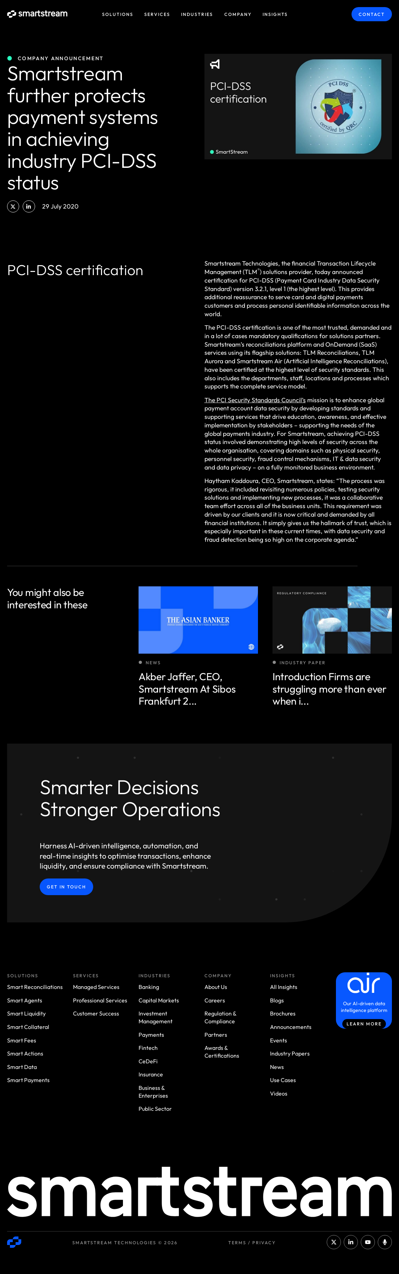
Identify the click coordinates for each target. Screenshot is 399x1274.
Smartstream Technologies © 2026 (125, 1242)
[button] (13, 206)
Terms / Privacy (252, 1242)
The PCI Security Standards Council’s (255, 400)
